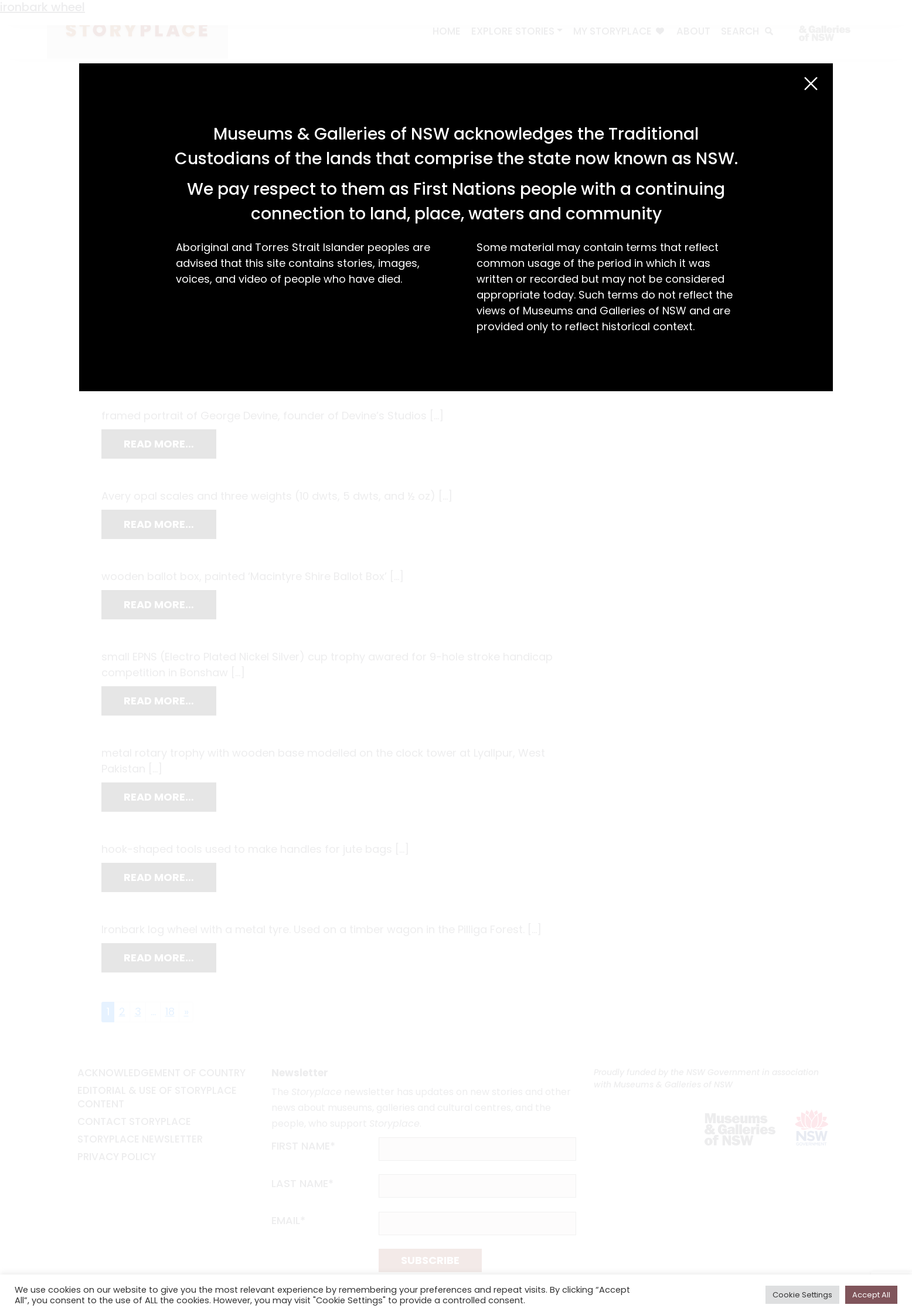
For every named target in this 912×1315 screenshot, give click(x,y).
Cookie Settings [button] (802, 1294)
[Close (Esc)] (811, 83)
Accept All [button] (871, 1294)
